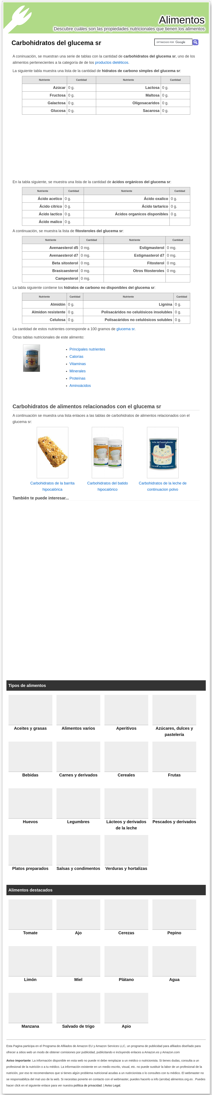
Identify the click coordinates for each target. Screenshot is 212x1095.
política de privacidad (88, 1085)
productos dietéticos (111, 62)
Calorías (76, 356)
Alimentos (182, 20)
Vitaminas (78, 364)
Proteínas (78, 378)
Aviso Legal (112, 1085)
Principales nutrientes (87, 349)
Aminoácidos (80, 386)
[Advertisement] (106, 146)
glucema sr (125, 329)
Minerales (78, 371)
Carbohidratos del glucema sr (56, 42)
